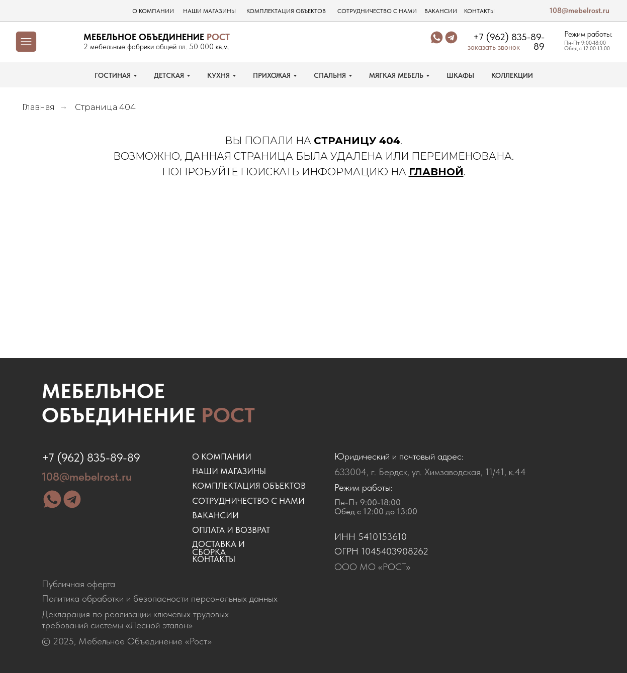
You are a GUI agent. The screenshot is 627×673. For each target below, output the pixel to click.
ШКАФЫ (460, 75)
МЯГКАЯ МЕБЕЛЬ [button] (396, 75)
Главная (38, 107)
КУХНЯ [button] (218, 75)
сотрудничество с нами (377, 11)
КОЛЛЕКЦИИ (512, 75)
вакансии (440, 11)
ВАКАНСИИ (215, 515)
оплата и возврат (231, 530)
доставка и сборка (218, 548)
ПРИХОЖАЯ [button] (272, 75)
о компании (153, 11)
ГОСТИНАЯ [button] (113, 75)
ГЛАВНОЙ (436, 172)
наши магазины (209, 11)
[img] (62, 41)
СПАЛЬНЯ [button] (330, 75)
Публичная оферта (78, 584)
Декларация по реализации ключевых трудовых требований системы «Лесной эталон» (135, 619)
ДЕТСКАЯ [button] (169, 75)
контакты (479, 11)
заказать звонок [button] (494, 47)
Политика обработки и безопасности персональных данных (160, 598)
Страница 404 (105, 107)
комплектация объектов (286, 11)
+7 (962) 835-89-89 (509, 41)
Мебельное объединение (148, 402)
